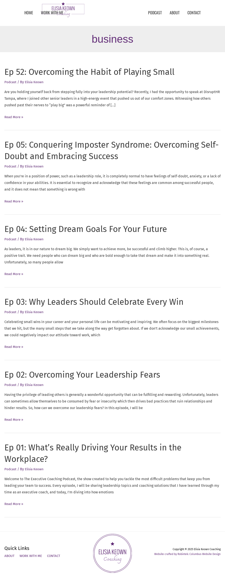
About (9, 556)
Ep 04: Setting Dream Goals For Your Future (89, 229)
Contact (56, 556)
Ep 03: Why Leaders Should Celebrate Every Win (98, 302)
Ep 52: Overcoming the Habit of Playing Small (93, 72)
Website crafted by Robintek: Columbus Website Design (187, 554)
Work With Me (32, 556)
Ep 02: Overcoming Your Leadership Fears (86, 374)
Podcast (10, 82)
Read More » (14, 117)
